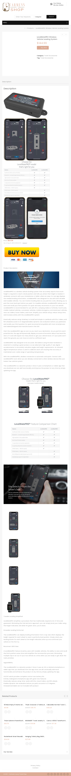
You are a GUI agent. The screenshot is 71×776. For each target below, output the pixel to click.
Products (30, 28)
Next (67, 696)
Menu (35, 23)
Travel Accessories (50, 56)
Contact (35, 768)
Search (51, 17)
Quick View (9, 712)
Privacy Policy (35, 765)
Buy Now (44, 48)
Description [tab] (6, 82)
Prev (64, 696)
